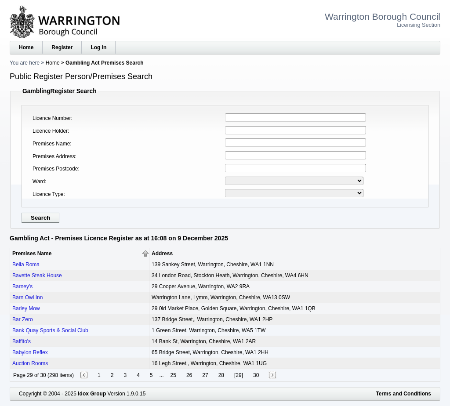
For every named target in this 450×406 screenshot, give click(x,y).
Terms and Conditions (403, 394)
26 (189, 375)
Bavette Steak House (37, 275)
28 (221, 375)
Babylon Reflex (30, 352)
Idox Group (92, 394)
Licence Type (48, 194)
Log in (98, 47)
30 (256, 375)
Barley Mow (26, 308)
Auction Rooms (30, 363)
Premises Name (51, 144)
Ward (39, 181)
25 (173, 375)
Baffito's (21, 341)
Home (26, 47)
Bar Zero (22, 319)
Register (62, 47)
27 (205, 375)
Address (162, 253)
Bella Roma (26, 264)
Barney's (22, 286)
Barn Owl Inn (27, 297)
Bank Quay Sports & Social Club (50, 330)
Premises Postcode (55, 169)
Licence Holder (50, 131)
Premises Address (54, 156)
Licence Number (52, 118)
